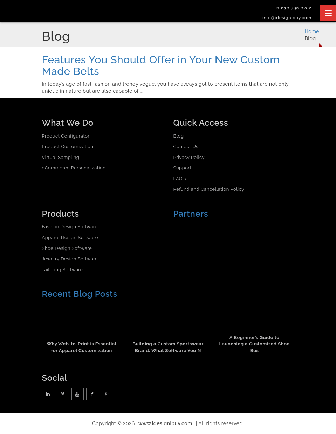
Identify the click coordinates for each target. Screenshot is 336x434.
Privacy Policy (189, 157)
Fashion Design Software (70, 226)
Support (182, 167)
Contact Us (185, 146)
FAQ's (179, 178)
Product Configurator (66, 136)
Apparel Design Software (70, 237)
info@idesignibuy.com (286, 17)
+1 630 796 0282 (293, 8)
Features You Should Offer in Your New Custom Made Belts (161, 65)
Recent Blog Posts (79, 294)
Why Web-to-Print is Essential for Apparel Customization (81, 347)
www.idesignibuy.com (165, 423)
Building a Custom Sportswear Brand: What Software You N (167, 347)
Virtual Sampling (61, 157)
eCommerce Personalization (74, 167)
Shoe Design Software (67, 248)
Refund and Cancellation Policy (208, 189)
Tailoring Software (62, 269)
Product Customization (68, 146)
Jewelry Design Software (70, 258)
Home (311, 31)
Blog (178, 136)
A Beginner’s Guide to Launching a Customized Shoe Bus (254, 344)
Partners (190, 214)
